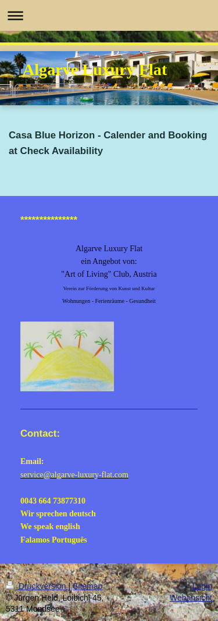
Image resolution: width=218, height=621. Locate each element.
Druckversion (37, 586)
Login (202, 586)
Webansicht (191, 597)
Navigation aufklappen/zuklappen (109, 15)
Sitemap (87, 586)
